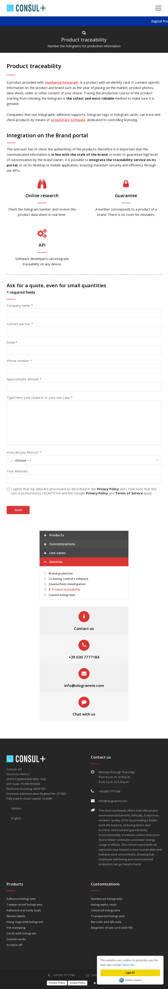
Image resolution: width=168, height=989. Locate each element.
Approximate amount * (24, 379)
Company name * (20, 305)
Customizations (59, 544)
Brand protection (61, 573)
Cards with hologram (21, 933)
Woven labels (15, 916)
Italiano (13, 808)
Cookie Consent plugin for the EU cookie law (130, 980)
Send (18, 510)
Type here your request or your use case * (40, 397)
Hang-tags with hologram (24, 922)
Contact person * (20, 324)
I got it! (130, 973)
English (13, 818)
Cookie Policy (78, 982)
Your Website (17, 471)
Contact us (84, 628)
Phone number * (19, 360)
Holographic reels (103, 904)
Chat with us (84, 714)
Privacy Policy (108, 489)
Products (54, 535)
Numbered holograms (106, 899)
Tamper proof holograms (24, 904)
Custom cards (16, 939)
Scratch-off (14, 945)
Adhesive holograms (21, 899)
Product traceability (66, 589)
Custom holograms (62, 595)
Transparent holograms (108, 916)
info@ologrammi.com (84, 685)
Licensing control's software (68, 579)
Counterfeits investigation (67, 584)
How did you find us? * (24, 452)
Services (53, 562)
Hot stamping (16, 928)
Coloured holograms (105, 910)
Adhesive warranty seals (23, 910)
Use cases (55, 553)
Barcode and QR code (106, 922)
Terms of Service (129, 493)
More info (128, 965)
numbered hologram (61, 82)
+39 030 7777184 (84, 657)
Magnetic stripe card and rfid (112, 928)
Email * (12, 342)
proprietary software (68, 120)
